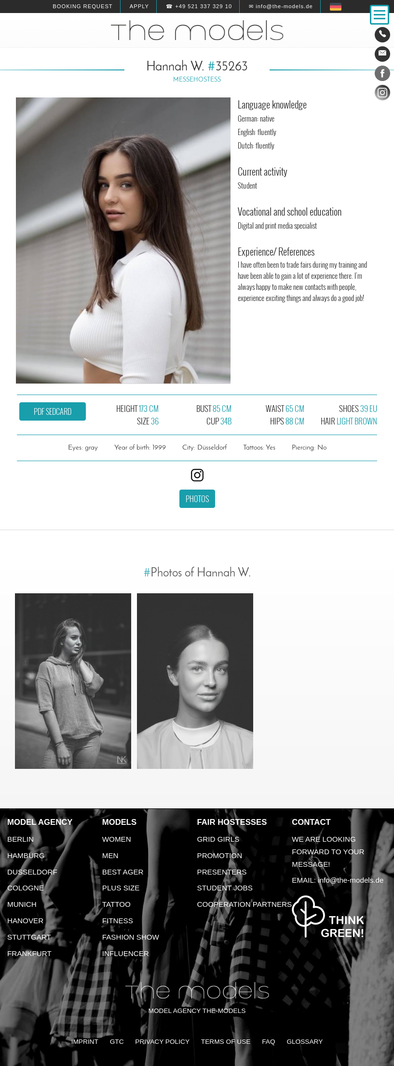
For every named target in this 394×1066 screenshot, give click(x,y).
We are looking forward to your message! (328, 851)
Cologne (25, 888)
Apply (139, 6)
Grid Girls (218, 839)
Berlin (20, 839)
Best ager (123, 872)
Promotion (220, 855)
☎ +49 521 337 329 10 (199, 6)
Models (119, 822)
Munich (22, 904)
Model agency (40, 822)
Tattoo (116, 904)
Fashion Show (130, 937)
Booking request (82, 6)
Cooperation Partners (244, 904)
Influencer (125, 953)
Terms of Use (226, 1041)
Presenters (222, 872)
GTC (117, 1041)
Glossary (304, 1041)
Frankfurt (29, 953)
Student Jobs (225, 888)
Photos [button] (197, 499)
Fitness (117, 920)
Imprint (84, 1041)
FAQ (268, 1041)
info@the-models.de (350, 880)
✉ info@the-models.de (280, 6)
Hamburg (26, 855)
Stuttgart (29, 937)
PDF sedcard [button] (52, 411)
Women (116, 839)
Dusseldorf (32, 872)
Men (110, 855)
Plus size (121, 888)
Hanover (25, 920)
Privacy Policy (162, 1041)
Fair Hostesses (232, 822)
